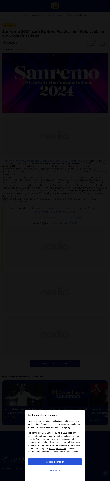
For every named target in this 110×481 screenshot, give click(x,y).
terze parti (72, 433)
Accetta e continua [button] (55, 462)
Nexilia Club (55, 470)
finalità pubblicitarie (57, 448)
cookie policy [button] (64, 427)
